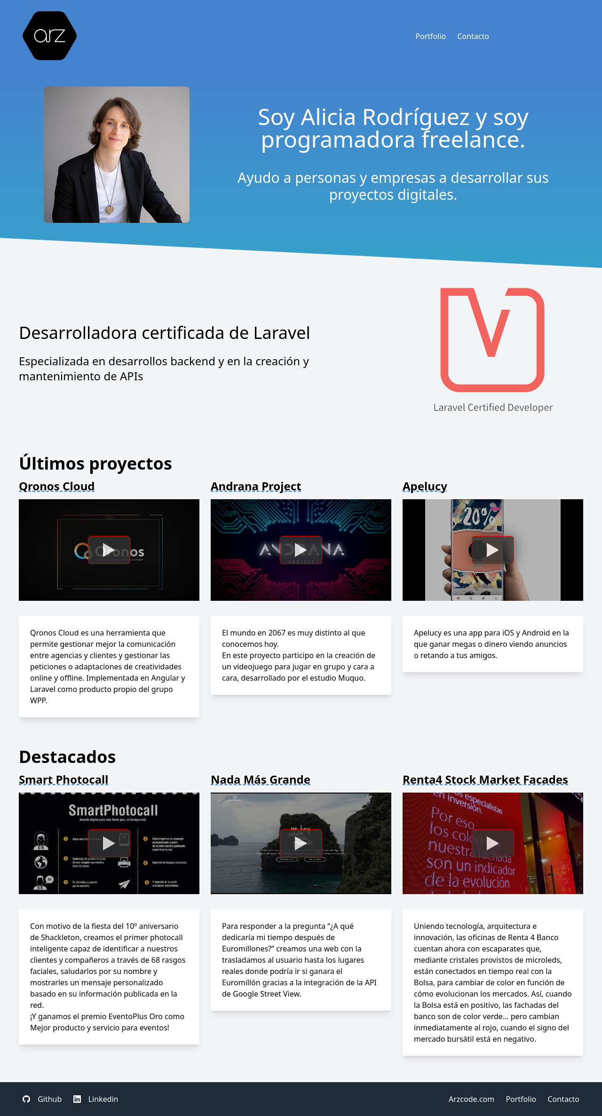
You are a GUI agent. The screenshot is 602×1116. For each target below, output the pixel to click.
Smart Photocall (63, 779)
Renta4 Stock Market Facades (485, 779)
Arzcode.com (471, 1099)
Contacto (473, 36)
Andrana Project (256, 486)
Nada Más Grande (260, 779)
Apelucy (425, 486)
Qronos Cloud (57, 486)
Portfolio (430, 36)
